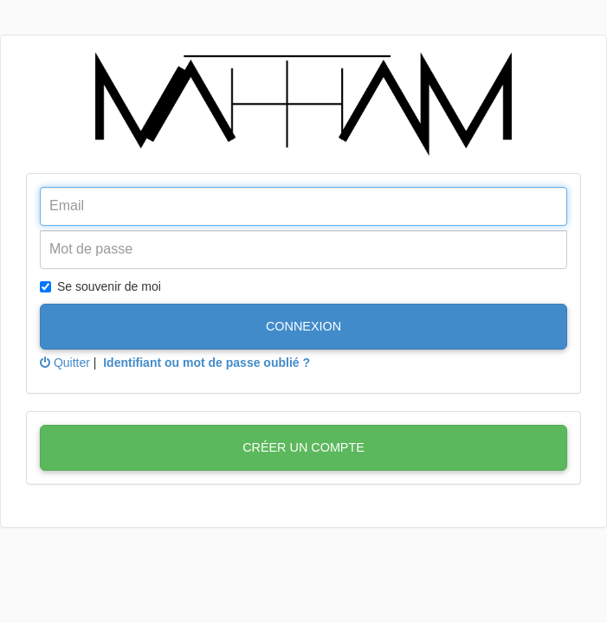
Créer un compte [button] (303, 447)
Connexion (303, 326)
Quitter (65, 362)
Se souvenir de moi (100, 286)
